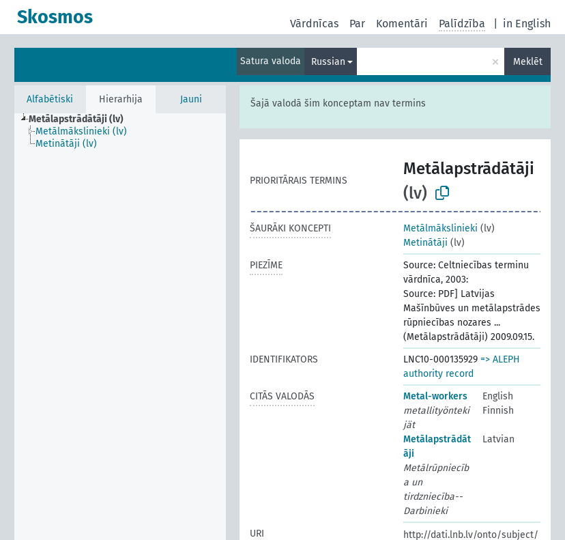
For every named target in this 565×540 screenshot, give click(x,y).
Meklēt (527, 62)
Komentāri (402, 23)
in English (527, 23)
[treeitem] (82, 119)
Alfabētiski (50, 99)
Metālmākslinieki (440, 228)
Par (357, 23)
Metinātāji (425, 242)
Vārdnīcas (314, 23)
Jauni (191, 99)
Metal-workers (435, 396)
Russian (328, 62)
